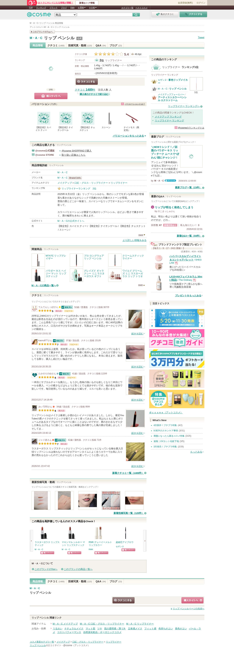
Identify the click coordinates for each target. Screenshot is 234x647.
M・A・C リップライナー (140, 623)
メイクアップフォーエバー (171, 94)
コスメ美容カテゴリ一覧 (42, 642)
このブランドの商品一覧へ (78, 569)
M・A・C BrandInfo (76, 177)
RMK (91, 549)
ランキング (41, 7)
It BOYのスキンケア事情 (166, 430)
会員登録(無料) (185, 2)
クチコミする (87, 82)
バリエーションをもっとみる (128, 135)
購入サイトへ (50, 96)
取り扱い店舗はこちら (73, 155)
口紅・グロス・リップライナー (91, 182)
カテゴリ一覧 (127, 8)
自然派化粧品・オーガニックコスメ (102, 632)
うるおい (57, 628)
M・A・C (36, 38)
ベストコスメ (141, 8)
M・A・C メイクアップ (65, 623)
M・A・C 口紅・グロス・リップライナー (102, 623)
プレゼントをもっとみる (188, 295)
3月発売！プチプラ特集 (165, 446)
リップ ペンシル (59, 38)
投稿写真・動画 (80, 45)
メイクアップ (65, 182)
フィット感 (150, 628)
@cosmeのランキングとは (191, 127)
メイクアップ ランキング (168, 116)
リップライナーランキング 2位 (79, 188)
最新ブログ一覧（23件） (188, 187)
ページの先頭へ (188, 608)
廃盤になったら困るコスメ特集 (169, 436)
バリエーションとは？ (135, 104)
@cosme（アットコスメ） (76, 645)
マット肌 (90, 628)
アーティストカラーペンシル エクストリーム (172, 99)
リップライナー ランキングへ (184, 106)
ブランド (53, 7)
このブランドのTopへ (46, 569)
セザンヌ (120, 546)
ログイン (201, 2)
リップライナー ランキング (169, 120)
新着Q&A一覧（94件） (189, 235)
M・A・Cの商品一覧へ (44, 285)
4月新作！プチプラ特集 (165, 425)
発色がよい (181, 628)
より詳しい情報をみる (135, 240)
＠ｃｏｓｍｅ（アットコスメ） (166, 412)
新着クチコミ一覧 (128, 473)
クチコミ (56, 45)
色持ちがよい (165, 628)
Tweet (201, 37)
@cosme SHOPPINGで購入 (77, 150)
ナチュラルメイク (73, 628)
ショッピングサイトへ (47, 552)
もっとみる (196, 451)
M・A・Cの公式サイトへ (71, 221)
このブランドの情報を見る (42, 31)
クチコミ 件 (85, 89)
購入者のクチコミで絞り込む (94, 94)
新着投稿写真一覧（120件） (129, 513)
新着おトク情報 (87, 3)
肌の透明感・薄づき (115, 628)
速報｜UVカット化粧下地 (166, 441)
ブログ (64, 7)
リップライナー (113, 60)
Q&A (72, 7)
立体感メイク (135, 628)
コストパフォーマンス (69, 632)
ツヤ (99, 628)
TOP (31, 7)
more (140, 235)
